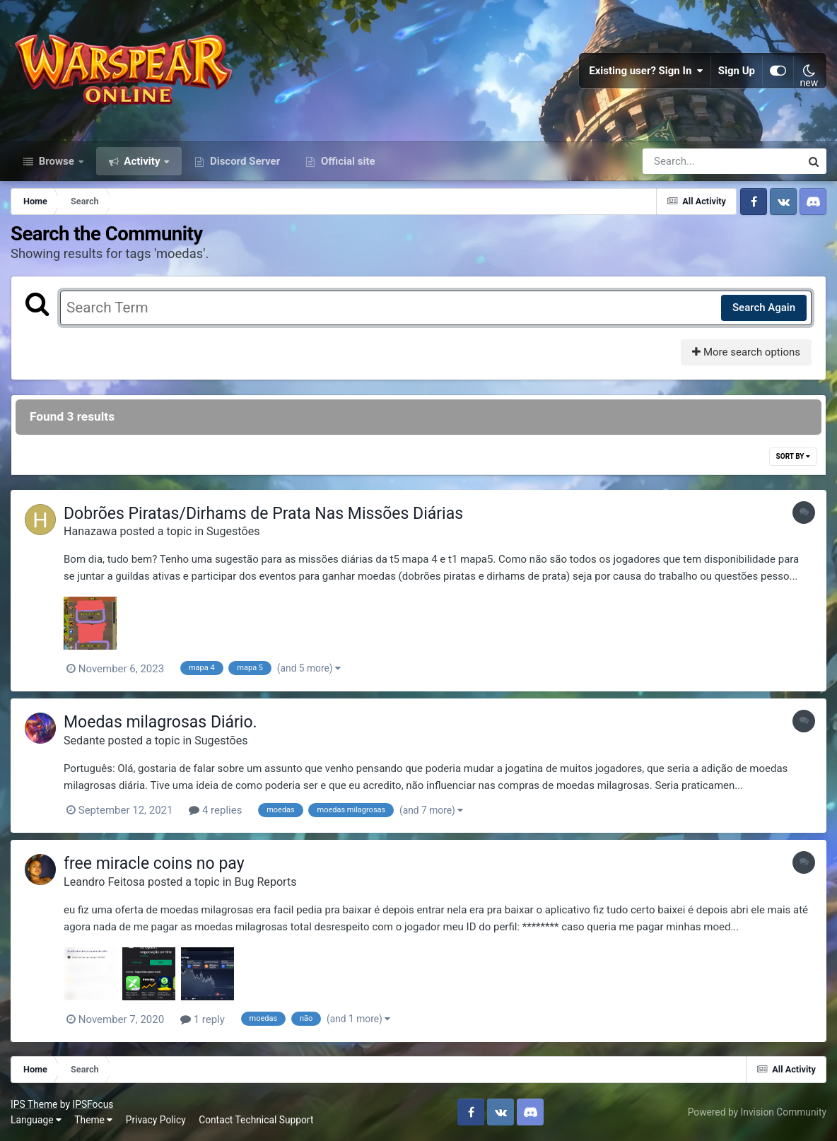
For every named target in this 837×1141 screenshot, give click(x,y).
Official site (346, 161)
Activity (142, 161)
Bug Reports (266, 882)
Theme (93, 1119)
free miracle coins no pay (154, 863)
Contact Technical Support (256, 1119)
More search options (746, 352)
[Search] (681, 161)
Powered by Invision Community (757, 1112)
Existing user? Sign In (646, 71)
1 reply (202, 1019)
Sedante (84, 740)
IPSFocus (92, 1104)
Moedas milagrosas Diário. (160, 722)
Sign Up (736, 70)
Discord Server (243, 161)
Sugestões (232, 531)
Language (36, 1119)
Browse (56, 161)
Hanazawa (90, 531)
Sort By (793, 456)
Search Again (763, 307)
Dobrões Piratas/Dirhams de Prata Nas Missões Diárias (263, 513)
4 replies (215, 810)
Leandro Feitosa (104, 882)
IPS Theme (34, 1104)
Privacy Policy (156, 1119)
